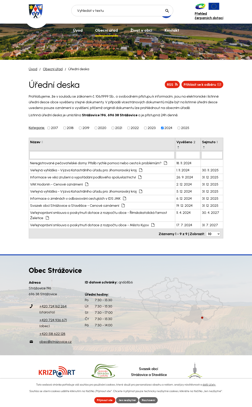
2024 (168, 128)
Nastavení (149, 400)
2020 (102, 128)
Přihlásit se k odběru (201, 84)
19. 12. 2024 (184, 205)
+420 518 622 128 (52, 333)
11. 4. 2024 (183, 212)
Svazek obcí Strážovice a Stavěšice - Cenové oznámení (77, 205)
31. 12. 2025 (210, 177)
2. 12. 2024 (184, 184)
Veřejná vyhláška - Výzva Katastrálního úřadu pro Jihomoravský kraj (86, 170)
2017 (54, 128)
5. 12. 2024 (184, 191)
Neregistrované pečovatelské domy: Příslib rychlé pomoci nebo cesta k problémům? (98, 163)
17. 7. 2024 (184, 225)
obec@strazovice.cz (55, 341)
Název (35, 142)
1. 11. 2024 (182, 170)
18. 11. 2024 (183, 163)
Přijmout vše (104, 400)
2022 (135, 128)
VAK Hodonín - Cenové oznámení (59, 184)
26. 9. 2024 (184, 177)
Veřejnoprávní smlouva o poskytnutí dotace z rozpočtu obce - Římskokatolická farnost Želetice (98, 215)
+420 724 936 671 (53, 319)
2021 (118, 128)
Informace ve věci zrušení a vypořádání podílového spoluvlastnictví (85, 177)
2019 (85, 128)
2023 (152, 128)
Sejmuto (210, 142)
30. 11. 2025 (210, 170)
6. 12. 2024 (184, 198)
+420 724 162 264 (53, 305)
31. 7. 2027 (210, 225)
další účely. (209, 384)
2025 (185, 128)
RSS (170, 84)
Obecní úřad (53, 69)
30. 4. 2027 (210, 212)
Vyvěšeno (185, 142)
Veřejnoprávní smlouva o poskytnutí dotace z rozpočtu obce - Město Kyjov (92, 225)
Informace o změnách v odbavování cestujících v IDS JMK (78, 198)
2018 (70, 128)
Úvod (33, 69)
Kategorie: (37, 128)
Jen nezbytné (128, 400)
